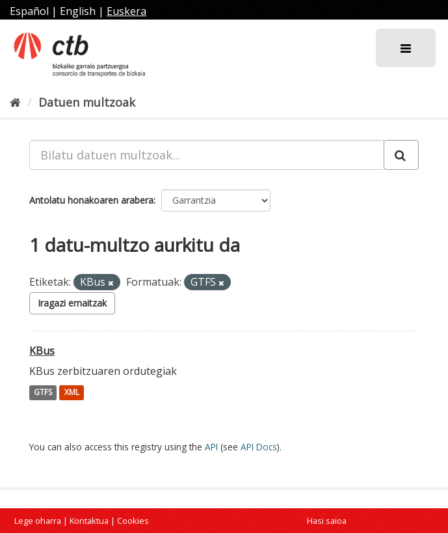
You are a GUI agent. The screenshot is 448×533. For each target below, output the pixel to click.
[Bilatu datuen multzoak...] (206, 155)
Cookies (133, 520)
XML (71, 392)
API (211, 447)
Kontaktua (89, 520)
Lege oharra (37, 520)
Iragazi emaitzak (72, 303)
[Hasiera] (15, 102)
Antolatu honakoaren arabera (91, 200)
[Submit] (401, 155)
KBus (42, 351)
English (78, 11)
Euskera (126, 11)
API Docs (259, 447)
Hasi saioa (327, 520)
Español (29, 11)
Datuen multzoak (86, 102)
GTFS (43, 392)
